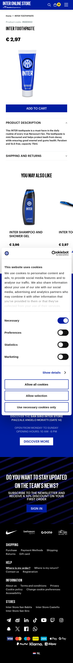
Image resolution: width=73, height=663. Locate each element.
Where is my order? (18, 568)
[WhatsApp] (35, 629)
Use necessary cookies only (36, 407)
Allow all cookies (36, 384)
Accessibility (13, 593)
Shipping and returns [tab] (23, 156)
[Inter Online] (17, 5)
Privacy (54, 585)
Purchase (11, 550)
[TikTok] (35, 620)
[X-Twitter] (17, 629)
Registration (30, 571)
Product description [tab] (23, 123)
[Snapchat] (9, 629)
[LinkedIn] (26, 620)
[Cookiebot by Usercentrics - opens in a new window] (52, 253)
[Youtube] (44, 620)
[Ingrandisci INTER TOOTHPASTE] (27, 73)
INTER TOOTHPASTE (24, 16)
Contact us (12, 571)
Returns (10, 554)
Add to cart (36, 108)
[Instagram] (61, 620)
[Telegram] (9, 620)
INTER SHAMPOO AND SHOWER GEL (25, 234)
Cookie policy (14, 589)
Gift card (24, 554)
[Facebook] (26, 629)
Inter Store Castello (48, 607)
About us (11, 585)
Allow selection (36, 395)
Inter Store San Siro (17, 611)
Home (8, 16)
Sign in (36, 508)
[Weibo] (17, 620)
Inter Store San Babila (19, 607)
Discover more (36, 441)
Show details (52, 372)
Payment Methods (32, 550)
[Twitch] (52, 620)
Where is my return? (46, 568)
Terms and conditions (33, 585)
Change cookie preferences (43, 589)
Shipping (52, 550)
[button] (36, 653)
